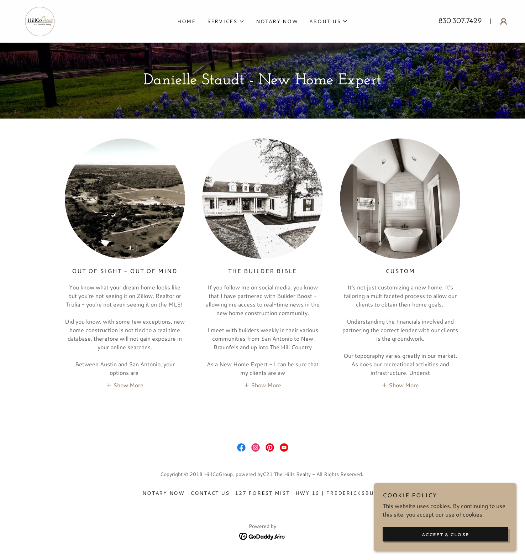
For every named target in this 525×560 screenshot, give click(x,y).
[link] (41, 20)
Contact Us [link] (210, 493)
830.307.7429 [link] (460, 21)
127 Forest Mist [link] (262, 493)
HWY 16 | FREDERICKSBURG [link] (339, 493)
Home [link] (186, 21)
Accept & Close (445, 535)
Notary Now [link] (277, 21)
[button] (226, 21)
